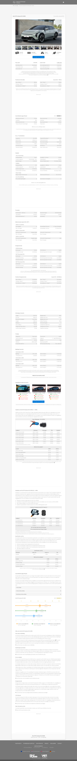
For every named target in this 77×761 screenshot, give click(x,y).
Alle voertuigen (15, 5)
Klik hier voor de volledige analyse (38, 126)
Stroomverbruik (28, 747)
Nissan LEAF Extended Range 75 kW (23, 388)
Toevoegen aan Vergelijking (38, 57)
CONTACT (60, 743)
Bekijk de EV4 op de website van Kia (38, 375)
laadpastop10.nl (51, 462)
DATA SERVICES (39, 743)
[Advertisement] (38, 10)
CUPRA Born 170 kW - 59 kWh (54, 388)
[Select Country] (63, 2)
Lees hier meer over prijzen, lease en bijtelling (25, 644)
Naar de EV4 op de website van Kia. (23, 710)
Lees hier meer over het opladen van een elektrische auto (27, 678)
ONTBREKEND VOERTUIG (28, 743)
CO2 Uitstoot (37, 747)
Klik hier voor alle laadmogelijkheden (38, 182)
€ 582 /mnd (59, 62)
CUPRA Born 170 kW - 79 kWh (39, 388)
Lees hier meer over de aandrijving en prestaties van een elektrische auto (30, 654)
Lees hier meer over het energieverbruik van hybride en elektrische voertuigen (32, 692)
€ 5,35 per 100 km (57, 161)
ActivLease (45, 74)
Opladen (51, 747)
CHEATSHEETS (18, 743)
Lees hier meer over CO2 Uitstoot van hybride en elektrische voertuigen (30, 703)
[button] (60, 20)
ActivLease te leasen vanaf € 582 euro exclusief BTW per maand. (42, 640)
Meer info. (45, 90)
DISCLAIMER (53, 743)
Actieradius (45, 747)
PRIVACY (46, 743)
